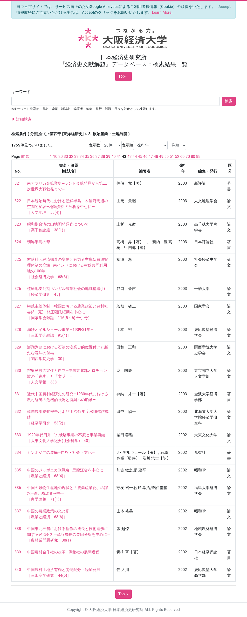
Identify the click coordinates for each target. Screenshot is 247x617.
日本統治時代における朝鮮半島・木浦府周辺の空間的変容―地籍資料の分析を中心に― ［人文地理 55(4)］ (67, 207)
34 (82, 156)
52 (177, 156)
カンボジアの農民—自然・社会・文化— (61, 452)
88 (198, 156)
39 (108, 156)
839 (17, 552)
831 (17, 394)
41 (119, 156)
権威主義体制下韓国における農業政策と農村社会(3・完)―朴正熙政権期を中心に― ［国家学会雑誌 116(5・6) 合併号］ (67, 312)
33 (76, 156)
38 (103, 156)
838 (17, 528)
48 (156, 156)
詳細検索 (21, 119)
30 (66, 156)
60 (182, 156)
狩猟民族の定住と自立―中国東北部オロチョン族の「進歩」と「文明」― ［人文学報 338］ (67, 376)
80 (193, 156)
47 (151, 156)
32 (71, 156)
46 (145, 156)
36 (92, 156)
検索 (229, 101)
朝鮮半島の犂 (38, 242)
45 (140, 156)
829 (17, 347)
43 (129, 156)
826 (17, 288)
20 (60, 156)
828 (17, 329)
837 (17, 511)
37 (98, 156)
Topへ (123, 76)
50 (166, 156)
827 (17, 306)
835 (17, 470)
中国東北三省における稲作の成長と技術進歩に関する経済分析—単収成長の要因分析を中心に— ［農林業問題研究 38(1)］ (68, 534)
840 (17, 569)
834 (17, 452)
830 (17, 370)
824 (17, 242)
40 (113, 156)
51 (172, 156)
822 (17, 201)
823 (17, 224)
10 (55, 156)
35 (87, 156)
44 (135, 156)
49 (161, 156)
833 (17, 435)
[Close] (224, 7)
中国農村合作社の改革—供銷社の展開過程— (65, 552)
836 (17, 487)
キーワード (21, 91)
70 (187, 156)
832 (17, 411)
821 (17, 183)
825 (17, 259)
